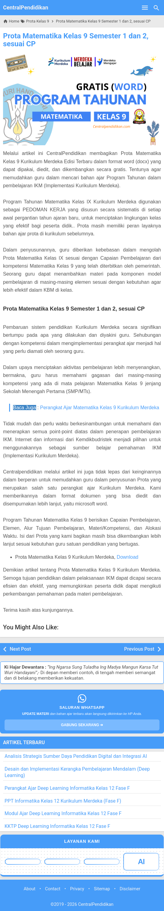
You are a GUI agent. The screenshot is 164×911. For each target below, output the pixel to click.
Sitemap (102, 889)
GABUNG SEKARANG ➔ (82, 725)
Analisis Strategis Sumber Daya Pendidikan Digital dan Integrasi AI (76, 756)
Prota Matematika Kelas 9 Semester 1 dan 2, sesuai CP (76, 40)
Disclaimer (130, 889)
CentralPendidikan (25, 7)
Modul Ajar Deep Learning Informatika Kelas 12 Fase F (63, 813)
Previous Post (139, 649)
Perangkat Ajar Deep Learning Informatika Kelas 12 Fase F (67, 788)
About (29, 889)
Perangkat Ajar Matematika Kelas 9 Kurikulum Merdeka (99, 407)
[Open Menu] (145, 7)
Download (127, 557)
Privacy (77, 889)
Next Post (20, 649)
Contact (52, 889)
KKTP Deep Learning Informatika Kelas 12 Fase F (57, 826)
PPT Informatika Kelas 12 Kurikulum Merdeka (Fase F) (63, 801)
